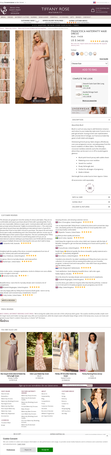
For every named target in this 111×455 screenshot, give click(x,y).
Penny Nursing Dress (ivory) (92, 374)
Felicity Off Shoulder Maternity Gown (65, 375)
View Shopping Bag (101, 12)
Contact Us (65, 403)
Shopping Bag (66, 408)
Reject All (28, 450)
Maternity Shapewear (8, 413)
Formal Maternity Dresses (29, 406)
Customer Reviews (47, 406)
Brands (78, 17)
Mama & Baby (43, 17)
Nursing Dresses (6, 403)
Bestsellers (4, 396)
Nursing (34, 17)
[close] (107, 436)
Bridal (3, 17)
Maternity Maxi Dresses (28, 411)
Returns (64, 401)
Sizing (63, 396)
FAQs (63, 394)
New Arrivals (5, 394)
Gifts (72, 17)
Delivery (64, 399)
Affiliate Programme (48, 413)
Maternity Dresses (7, 399)
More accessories (90, 100)
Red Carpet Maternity (8, 408)
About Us (44, 394)
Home (2, 28)
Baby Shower (25, 409)
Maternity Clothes (22, 17)
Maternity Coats (6, 411)
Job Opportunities (47, 416)
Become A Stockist (47, 411)
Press (43, 403)
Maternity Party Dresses (28, 395)
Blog (43, 399)
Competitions (46, 401)
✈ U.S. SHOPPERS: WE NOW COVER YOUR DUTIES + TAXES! (55, 25)
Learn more (21, 444)
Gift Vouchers (66, 411)
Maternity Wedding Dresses (10, 401)
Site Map (64, 413)
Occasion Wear (6, 423)
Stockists (44, 408)
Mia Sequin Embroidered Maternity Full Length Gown (13, 375)
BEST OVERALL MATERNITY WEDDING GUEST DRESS (16, 314)
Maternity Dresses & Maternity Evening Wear (32, 28)
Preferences (11, 450)
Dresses (10, 17)
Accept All (45, 450)
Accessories (64, 17)
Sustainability (46, 396)
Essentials (54, 17)
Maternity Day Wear (7, 406)
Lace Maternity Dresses (28, 414)
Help (63, 406)
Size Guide (104, 59)
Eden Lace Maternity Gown (39, 374)
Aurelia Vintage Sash (90, 92)
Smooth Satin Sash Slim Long (93, 83)
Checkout (87, 17)
